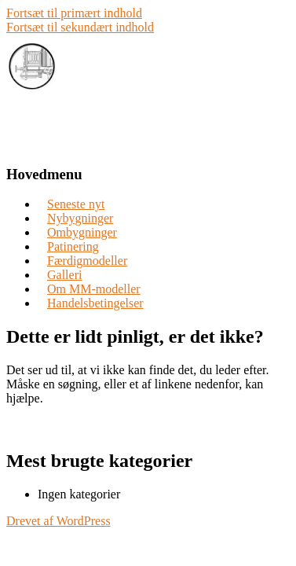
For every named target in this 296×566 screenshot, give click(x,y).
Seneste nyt (75, 204)
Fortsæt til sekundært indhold (80, 27)
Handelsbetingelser (95, 303)
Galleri (64, 274)
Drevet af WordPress (58, 520)
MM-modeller (144, 65)
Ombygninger (82, 232)
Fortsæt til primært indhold (74, 13)
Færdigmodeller (87, 260)
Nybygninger (80, 218)
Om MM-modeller (94, 289)
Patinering (73, 246)
